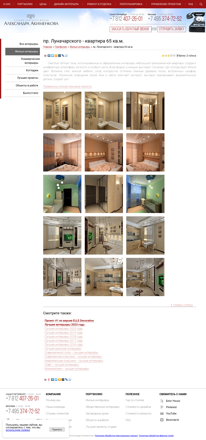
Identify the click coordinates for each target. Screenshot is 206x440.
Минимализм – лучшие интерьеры (67, 368)
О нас (6, 4)
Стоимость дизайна (138, 406)
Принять (57, 429)
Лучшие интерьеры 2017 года (63, 340)
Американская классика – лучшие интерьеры (74, 360)
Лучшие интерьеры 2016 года (63, 344)
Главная (47, 47)
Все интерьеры (29, 44)
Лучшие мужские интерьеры (63, 348)
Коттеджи (32, 70)
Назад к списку (183, 304)
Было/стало (30, 93)
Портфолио (25, 4)
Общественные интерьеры (102, 406)
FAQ (191, 4)
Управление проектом (166, 4)
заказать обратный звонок (130, 29)
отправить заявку (171, 29)
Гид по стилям (135, 400)
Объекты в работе (27, 85)
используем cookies (18, 430)
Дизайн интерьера (66, 4)
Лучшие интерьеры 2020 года (63, 328)
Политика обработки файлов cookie (156, 435)
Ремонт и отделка (99, 4)
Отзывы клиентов (57, 413)
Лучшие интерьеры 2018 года (63, 336)
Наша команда (55, 406)
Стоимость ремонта (138, 413)
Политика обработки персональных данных (116, 435)
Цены (43, 4)
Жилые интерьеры (80, 47)
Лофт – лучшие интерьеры (62, 364)
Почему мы (53, 400)
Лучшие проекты (27, 77)
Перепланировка (131, 4)
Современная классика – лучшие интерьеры (73, 356)
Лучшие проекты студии (101, 426)
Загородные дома (97, 413)
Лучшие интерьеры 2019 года (63, 332)
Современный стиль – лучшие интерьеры (71, 352)
